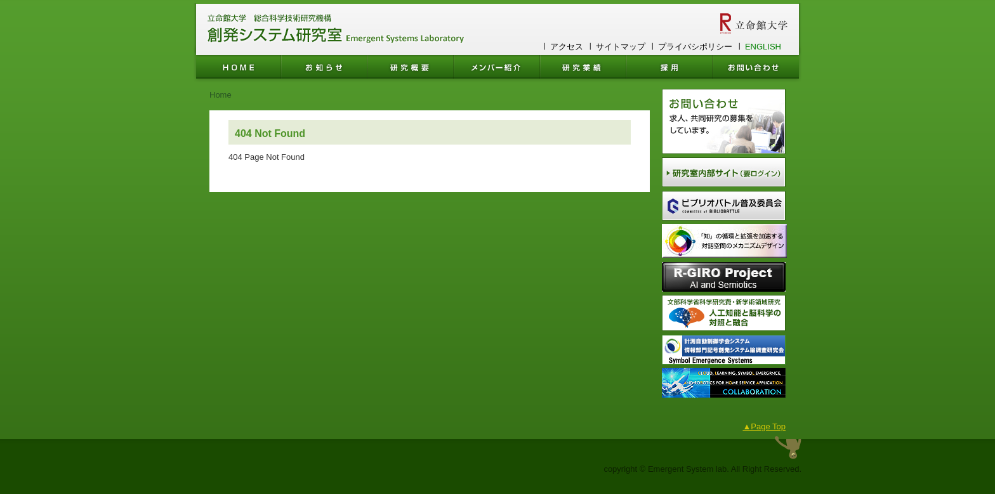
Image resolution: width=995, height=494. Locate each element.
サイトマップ (620, 46)
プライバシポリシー (695, 46)
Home (220, 95)
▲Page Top (764, 426)
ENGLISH (763, 46)
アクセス (566, 46)
